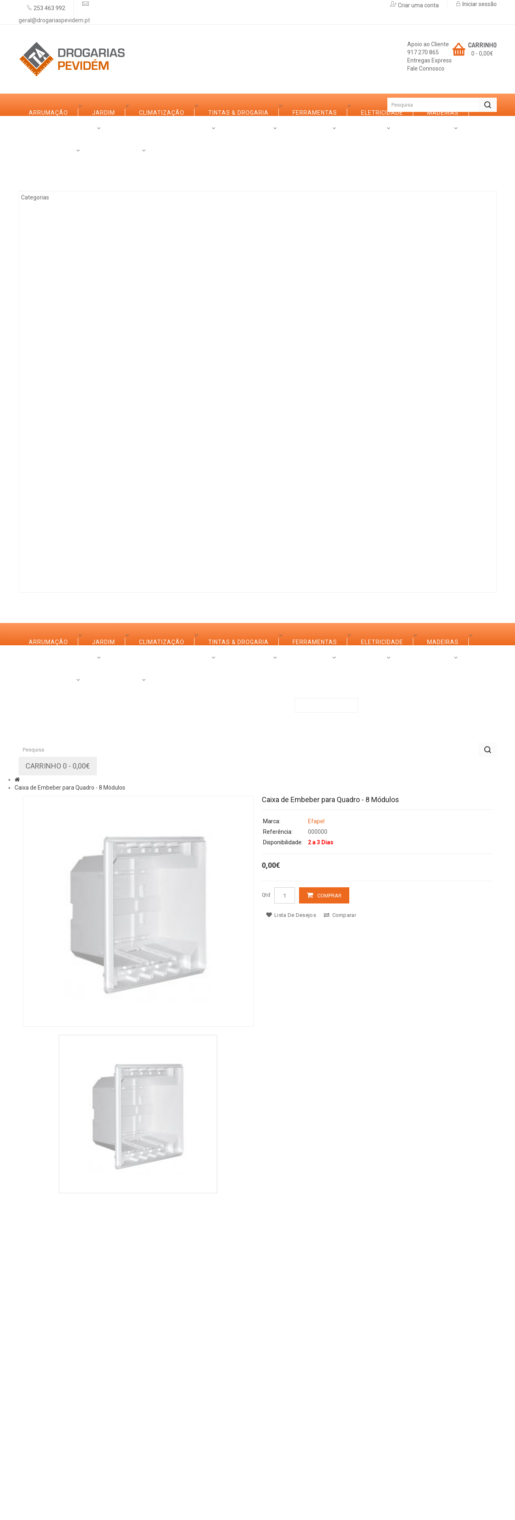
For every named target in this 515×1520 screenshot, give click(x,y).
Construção (58, 499)
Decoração (56, 387)
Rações (50, 521)
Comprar (329, 1214)
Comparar (340, 1234)
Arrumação (57, 164)
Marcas (96, 559)
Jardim (49, 187)
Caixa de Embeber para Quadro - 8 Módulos (70, 1106)
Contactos (257, 559)
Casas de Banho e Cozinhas (83, 365)
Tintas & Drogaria (68, 231)
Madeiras (53, 298)
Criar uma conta (418, 5)
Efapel (316, 1140)
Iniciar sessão (479, 4)
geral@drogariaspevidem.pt (54, 20)
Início (33, 105)
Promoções (199, 559)
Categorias (48, 127)
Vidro (47, 343)
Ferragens (55, 410)
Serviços (145, 559)
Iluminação (56, 476)
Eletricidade (59, 276)
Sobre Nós (46, 559)
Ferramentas (60, 253)
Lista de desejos (291, 1234)
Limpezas (53, 432)
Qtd (266, 1213)
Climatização (60, 209)
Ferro (47, 320)
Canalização (59, 454)
